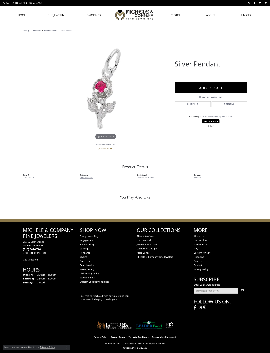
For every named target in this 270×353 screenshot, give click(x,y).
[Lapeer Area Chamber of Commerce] (114, 325)
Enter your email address (207, 284)
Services (245, 15)
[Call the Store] (32, 249)
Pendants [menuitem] (85, 252)
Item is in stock (211, 121)
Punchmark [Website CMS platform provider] (141, 348)
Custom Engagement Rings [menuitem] (94, 281)
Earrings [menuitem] (84, 248)
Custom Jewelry (202, 252)
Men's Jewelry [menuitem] (87, 269)
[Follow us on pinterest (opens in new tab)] (204, 308)
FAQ (196, 248)
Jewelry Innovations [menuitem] (147, 244)
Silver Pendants (50, 30)
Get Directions (30, 259)
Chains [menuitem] (83, 256)
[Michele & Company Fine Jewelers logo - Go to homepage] (135, 14)
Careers (198, 261)
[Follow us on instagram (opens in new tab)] (200, 308)
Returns (229, 104)
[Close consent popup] (67, 347)
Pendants (37, 30)
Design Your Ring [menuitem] (89, 236)
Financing (199, 256)
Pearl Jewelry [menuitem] (87, 265)
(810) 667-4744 (105, 148)
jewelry (26, 30)
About (210, 15)
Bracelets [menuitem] (85, 261)
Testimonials (200, 244)
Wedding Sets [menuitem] (87, 277)
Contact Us (199, 265)
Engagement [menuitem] (87, 240)
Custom (176, 15)
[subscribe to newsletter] (242, 291)
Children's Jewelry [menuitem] (89, 273)
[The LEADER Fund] (149, 325)
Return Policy (101, 337)
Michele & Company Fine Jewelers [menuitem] (155, 256)
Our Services (200, 240)
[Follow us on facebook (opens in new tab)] (195, 308)
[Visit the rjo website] (169, 325)
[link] (22, 3)
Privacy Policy (201, 269)
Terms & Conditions (139, 337)
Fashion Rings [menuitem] (87, 244)
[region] (105, 89)
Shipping (192, 104)
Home (22, 15)
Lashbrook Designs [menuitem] (147, 248)
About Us (199, 236)
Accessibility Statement (164, 337)
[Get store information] (34, 253)
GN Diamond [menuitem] (144, 240)
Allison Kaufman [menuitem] (145, 236)
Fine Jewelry (56, 15)
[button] (249, 3)
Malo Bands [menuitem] (143, 252)
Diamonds (94, 15)
